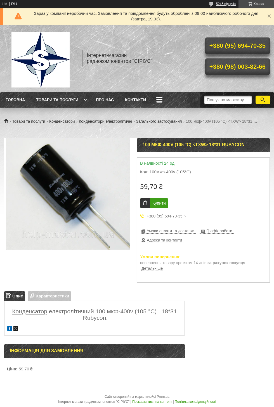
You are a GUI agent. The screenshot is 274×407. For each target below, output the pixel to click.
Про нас (105, 100)
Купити (159, 203)
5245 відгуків (226, 4)
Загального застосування (159, 121)
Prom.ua (163, 397)
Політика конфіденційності (195, 402)
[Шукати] (263, 100)
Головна (15, 100)
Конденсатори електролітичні (105, 121)
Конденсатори (62, 121)
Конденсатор (29, 311)
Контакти (135, 100)
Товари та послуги (57, 100)
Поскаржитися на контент (152, 402)
